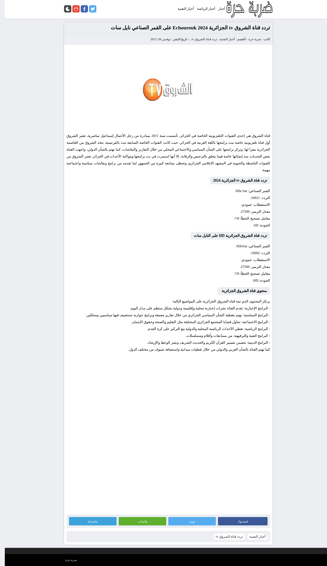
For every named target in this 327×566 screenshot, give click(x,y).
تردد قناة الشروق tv (199, 39)
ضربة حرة (250, 39)
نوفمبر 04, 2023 (156, 39)
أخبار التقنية (222, 39)
